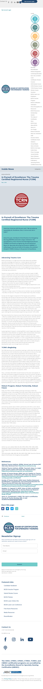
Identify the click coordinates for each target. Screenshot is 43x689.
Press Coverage (35, 152)
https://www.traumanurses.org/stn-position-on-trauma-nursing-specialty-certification (19, 477)
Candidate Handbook (10, 585)
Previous (6, 516)
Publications (34, 160)
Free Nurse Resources (11, 608)
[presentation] (13, 557)
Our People (33, 129)
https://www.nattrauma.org (27, 466)
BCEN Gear (34, 123)
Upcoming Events (35, 162)
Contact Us (3, 1)
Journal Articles (34, 154)
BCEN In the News (35, 148)
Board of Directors (35, 131)
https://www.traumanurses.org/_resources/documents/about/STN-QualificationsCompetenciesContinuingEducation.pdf (22, 485)
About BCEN (34, 125)
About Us (33, 127)
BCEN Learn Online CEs (11, 601)
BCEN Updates (6, 174)
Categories (38, 169)
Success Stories (35, 137)
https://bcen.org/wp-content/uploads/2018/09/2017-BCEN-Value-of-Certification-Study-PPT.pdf (20, 493)
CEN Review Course (36, 84)
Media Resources (35, 158)
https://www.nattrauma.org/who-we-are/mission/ (17, 471)
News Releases (35, 156)
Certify (32, 13)
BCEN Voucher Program (11, 589)
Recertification (34, 69)
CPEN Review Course (36, 86)
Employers (33, 96)
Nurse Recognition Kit (36, 106)
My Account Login (29, 1)
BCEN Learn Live (35, 94)
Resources (33, 108)
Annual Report (34, 144)
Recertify (33, 67)
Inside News (34, 150)
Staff (32, 135)
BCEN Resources (35, 110)
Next (23, 516)
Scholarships (34, 113)
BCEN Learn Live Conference (13, 605)
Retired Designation (36, 71)
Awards (33, 115)
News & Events (34, 146)
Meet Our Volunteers (36, 133)
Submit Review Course (11, 593)
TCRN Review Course (36, 88)
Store (32, 121)
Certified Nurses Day (36, 164)
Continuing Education (36, 73)
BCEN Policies (8, 597)
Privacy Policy (8, 679)
